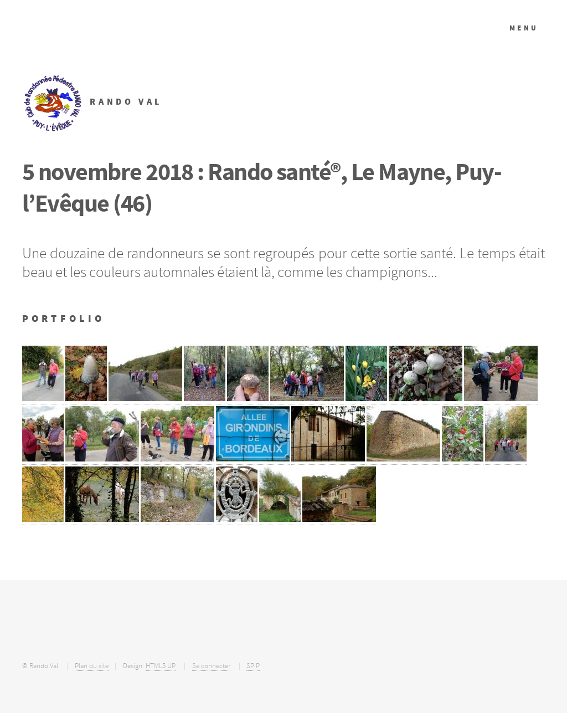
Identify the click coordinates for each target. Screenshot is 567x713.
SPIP (253, 665)
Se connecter (211, 665)
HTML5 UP (161, 665)
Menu (524, 28)
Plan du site (92, 665)
